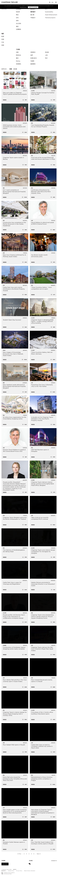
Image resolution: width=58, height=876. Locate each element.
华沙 (46, 58)
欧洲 (2, 36)
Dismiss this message (33, 7)
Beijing (18, 61)
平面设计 (32, 17)
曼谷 (17, 58)
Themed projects (50, 17)
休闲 (17, 20)
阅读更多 (4, 132)
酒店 (17, 26)
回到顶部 (54, 860)
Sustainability (49, 12)
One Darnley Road (8, 873)
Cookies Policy (23, 7)
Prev (19, 853)
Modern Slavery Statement (29, 870)
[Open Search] (50, 3)
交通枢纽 (18, 29)
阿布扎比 (18, 55)
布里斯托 (18, 64)
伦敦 (17, 52)
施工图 (32, 14)
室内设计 (32, 12)
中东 (2, 42)
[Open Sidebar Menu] (56, 2)
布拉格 (47, 52)
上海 (46, 55)
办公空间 (18, 23)
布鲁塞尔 (32, 52)
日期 (10, 69)
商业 (17, 14)
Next (39, 853)
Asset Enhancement (51, 14)
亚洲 (2, 39)
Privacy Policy (19, 870)
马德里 (32, 61)
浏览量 (15, 69)
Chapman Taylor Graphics (9, 872)
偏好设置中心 (3, 870)
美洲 (2, 45)
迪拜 (31, 55)
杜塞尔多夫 (33, 58)
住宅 (17, 17)
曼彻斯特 (32, 64)
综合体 (18, 12)
